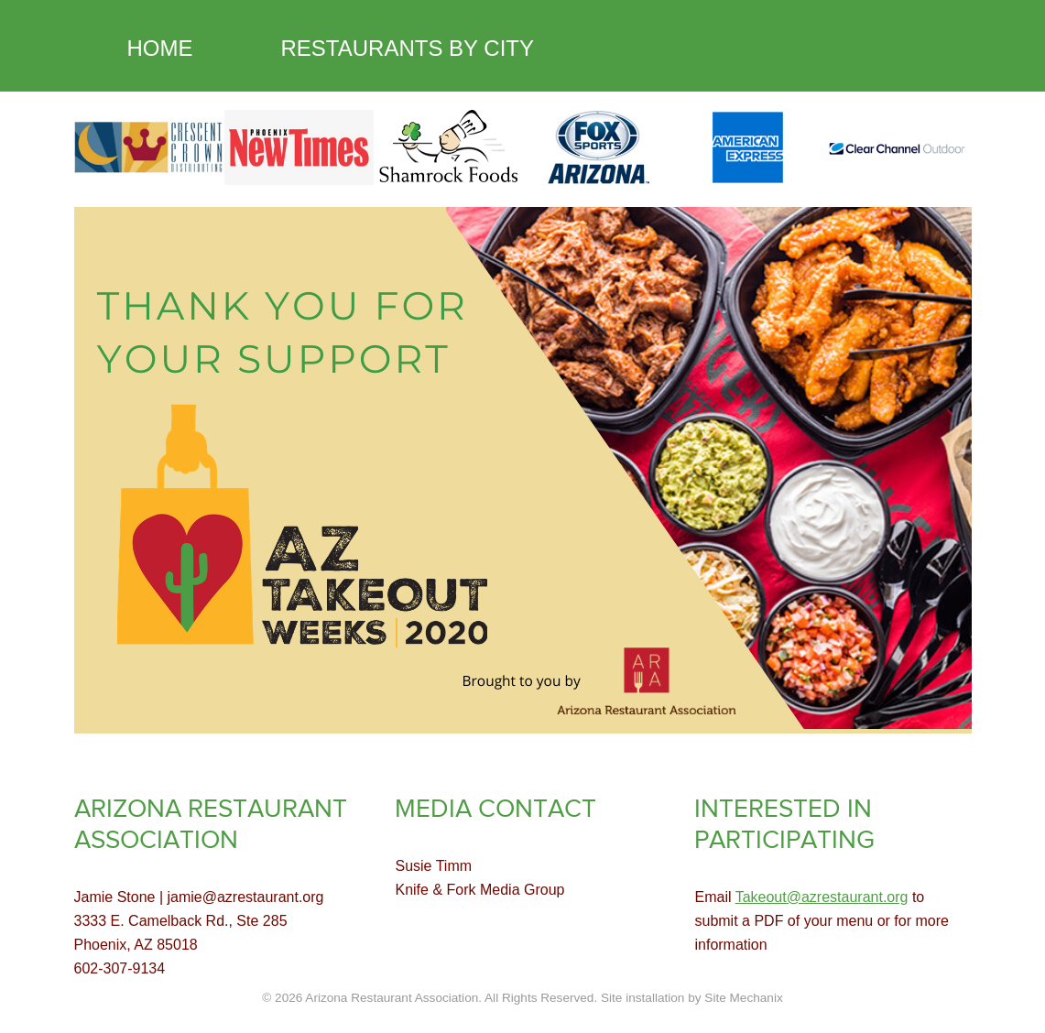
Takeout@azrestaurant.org (822, 897)
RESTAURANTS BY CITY (408, 48)
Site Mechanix (743, 998)
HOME (160, 48)
